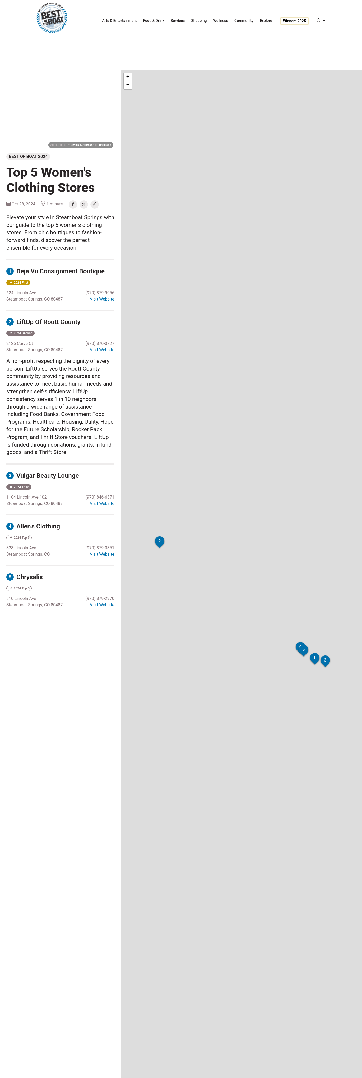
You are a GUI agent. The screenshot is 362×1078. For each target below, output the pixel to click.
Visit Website (102, 299)
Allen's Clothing (33, 526)
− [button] (128, 85)
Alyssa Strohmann (82, 145)
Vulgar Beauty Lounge (42, 475)
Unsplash (105, 145)
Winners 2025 (294, 21)
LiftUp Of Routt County (43, 322)
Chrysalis (24, 577)
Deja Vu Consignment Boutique (55, 271)
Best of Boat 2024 (28, 156)
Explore (266, 20)
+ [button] (128, 77)
